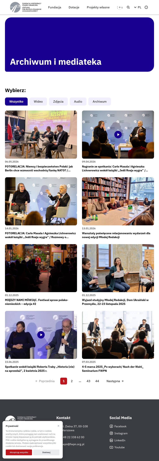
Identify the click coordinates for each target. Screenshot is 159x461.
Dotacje (74, 7)
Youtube (117, 447)
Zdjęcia (58, 101)
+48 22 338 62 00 (70, 437)
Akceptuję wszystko (19, 452)
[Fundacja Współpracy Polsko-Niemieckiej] (25, 7)
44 (97, 381)
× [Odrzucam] (58, 426)
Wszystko (16, 101)
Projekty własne (98, 7)
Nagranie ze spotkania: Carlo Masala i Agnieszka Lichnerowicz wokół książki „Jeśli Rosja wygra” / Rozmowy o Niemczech (113, 170)
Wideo (38, 101)
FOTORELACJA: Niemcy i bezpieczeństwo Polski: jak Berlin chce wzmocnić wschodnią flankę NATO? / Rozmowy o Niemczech (39, 170)
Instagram (118, 433)
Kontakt (63, 418)
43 (88, 381)
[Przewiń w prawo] (119, 7)
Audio (78, 101)
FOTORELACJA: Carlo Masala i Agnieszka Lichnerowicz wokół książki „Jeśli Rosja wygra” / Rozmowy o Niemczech (40, 237)
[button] (137, 7)
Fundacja (54, 7)
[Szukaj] (128, 7)
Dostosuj (46, 452)
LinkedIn (117, 440)
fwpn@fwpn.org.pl (70, 444)
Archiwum (100, 101)
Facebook (117, 426)
